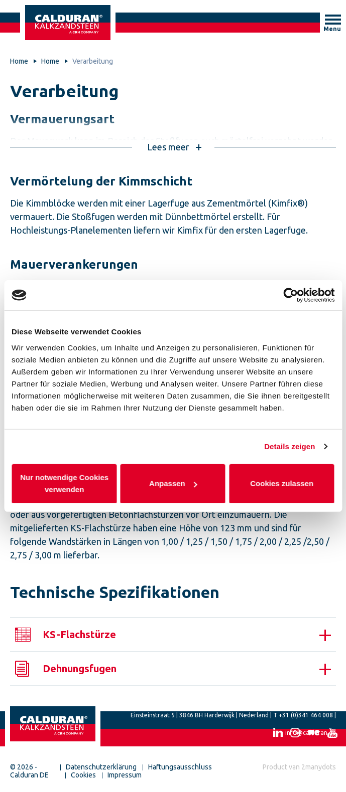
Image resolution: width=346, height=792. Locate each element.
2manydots (318, 767)
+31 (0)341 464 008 (306, 715)
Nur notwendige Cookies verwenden (64, 483)
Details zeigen (289, 446)
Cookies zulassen (281, 483)
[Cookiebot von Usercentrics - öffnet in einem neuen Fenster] (290, 295)
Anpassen (173, 483)
